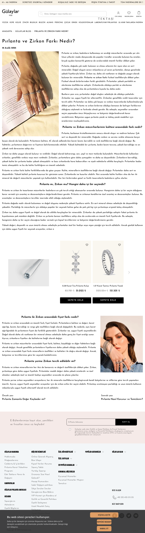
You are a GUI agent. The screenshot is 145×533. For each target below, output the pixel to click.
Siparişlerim (10, 501)
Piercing (59, 22)
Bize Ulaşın (36, 460)
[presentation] (129, 272)
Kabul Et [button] (104, 528)
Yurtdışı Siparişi (38, 470)
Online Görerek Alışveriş (42, 456)
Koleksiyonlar (86, 22)
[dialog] (72, 521)
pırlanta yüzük (98, 117)
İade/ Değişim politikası (42, 484)
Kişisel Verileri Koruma (41, 463)
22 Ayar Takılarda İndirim (131, 22)
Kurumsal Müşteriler (66, 471)
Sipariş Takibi (37, 467)
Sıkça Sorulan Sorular (41, 488)
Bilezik (42, 22)
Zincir (26, 22)
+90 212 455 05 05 (123, 497)
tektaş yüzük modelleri (118, 117)
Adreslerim (9, 504)
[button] (104, 515)
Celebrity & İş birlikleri (15, 463)
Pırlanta (65, 66)
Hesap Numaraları (40, 481)
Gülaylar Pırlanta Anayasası (15, 489)
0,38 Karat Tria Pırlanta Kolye (75, 285)
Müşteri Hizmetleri (38, 451)
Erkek (74, 22)
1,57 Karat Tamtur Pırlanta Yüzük (108, 285)
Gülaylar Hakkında (12, 451)
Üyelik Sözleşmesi (39, 502)
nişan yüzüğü (95, 225)
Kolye (18, 22)
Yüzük (5, 22)
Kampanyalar (10, 482)
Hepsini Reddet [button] (104, 522)
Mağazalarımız (11, 460)
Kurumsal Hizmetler (67, 476)
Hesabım (8, 496)
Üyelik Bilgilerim (12, 508)
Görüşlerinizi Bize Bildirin (42, 492)
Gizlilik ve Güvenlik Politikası (44, 499)
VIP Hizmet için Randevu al (43, 495)
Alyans (50, 22)
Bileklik (33, 22)
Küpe (12, 22)
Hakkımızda (10, 456)
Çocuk (67, 22)
